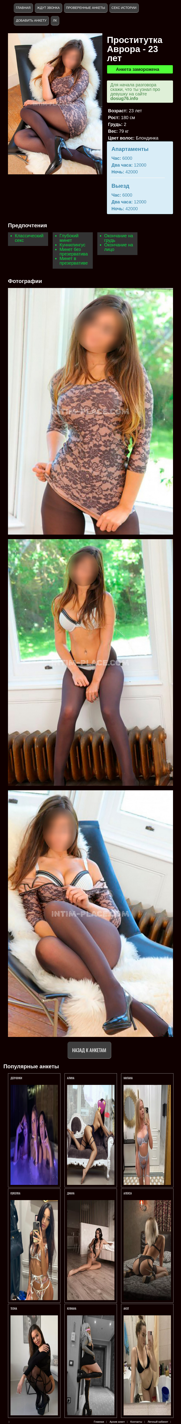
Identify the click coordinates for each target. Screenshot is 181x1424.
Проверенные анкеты (85, 8)
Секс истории (123, 8)
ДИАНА (71, 1193)
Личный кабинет (158, 1421)
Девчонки (16, 1078)
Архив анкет (117, 1421)
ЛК (55, 20)
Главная (23, 8)
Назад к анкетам (89, 1050)
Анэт (126, 1308)
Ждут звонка (48, 8)
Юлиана (71, 1308)
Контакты (136, 1421)
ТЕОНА (13, 1308)
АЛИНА (71, 1078)
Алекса (128, 1193)
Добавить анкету (31, 20)
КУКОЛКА (15, 1193)
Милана (128, 1078)
